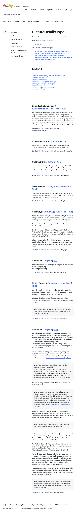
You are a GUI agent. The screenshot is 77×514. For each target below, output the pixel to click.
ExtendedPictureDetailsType (57, 76)
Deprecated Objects (17, 56)
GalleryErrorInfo (37, 80)
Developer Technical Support (37, 505)
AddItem (50, 51)
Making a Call (20, 21)
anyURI (48, 78)
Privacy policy (43, 508)
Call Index (14, 32)
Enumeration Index (16, 39)
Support (58, 10)
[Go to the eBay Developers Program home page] (16, 7)
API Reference (33, 21)
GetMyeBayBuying (47, 53)
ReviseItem (53, 57)
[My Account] (66, 10)
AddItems (57, 51)
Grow (42, 10)
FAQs (4, 505)
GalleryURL (35, 86)
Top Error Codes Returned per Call (19, 51)
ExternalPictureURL (38, 78)
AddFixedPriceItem (41, 51)
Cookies (50, 508)
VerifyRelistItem (50, 59)
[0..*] (63, 141)
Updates (50, 10)
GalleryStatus (36, 82)
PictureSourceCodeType (49, 88)
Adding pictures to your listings (60, 404)
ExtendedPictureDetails (39, 76)
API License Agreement (61, 505)
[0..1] (63, 109)
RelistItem (61, 55)
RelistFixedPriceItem (50, 55)
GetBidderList (64, 51)
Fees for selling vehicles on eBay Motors (58, 358)
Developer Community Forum (18, 505)
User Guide (7, 21)
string (45, 80)
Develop (33, 10)
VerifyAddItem (39, 59)
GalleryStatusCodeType (49, 82)
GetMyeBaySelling (59, 53)
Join (25, 10)
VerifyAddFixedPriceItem (65, 57)
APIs (50, 505)
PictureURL (35, 90)
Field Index (14, 36)
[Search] (71, 10)
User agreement (34, 508)
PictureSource (36, 88)
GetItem (37, 53)
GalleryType (36, 84)
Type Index (14, 43)
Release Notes (57, 21)
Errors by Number (16, 47)
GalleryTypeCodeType (48, 84)
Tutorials (46, 21)
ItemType (38, 44)
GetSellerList (39, 55)
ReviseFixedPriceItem (42, 57)
